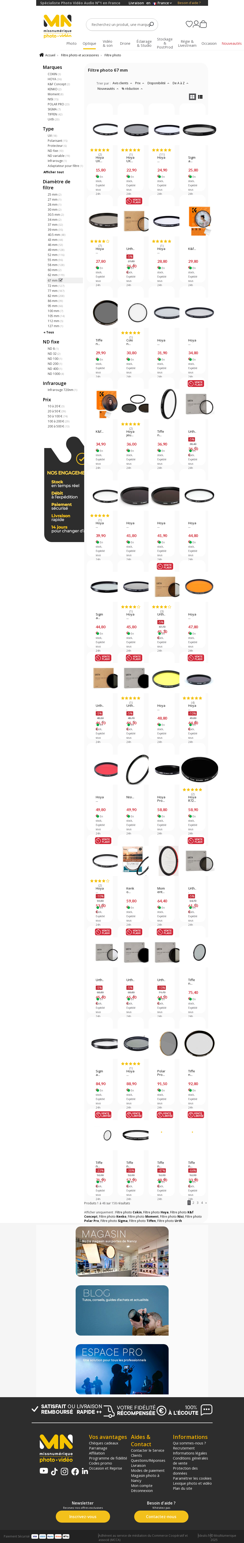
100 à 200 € (58, 421)
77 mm (56, 291)
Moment (55, 94)
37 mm (55, 225)
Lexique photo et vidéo (192, 1483)
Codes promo (100, 1463)
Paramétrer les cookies (192, 1478)
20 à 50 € (57, 411)
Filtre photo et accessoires (80, 55)
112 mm (55, 321)
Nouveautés (108, 88)
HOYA (55, 79)
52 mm (56, 255)
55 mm (55, 260)
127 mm (55, 326)
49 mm (56, 250)
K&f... (192, 249)
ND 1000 (56, 374)
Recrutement (184, 1447)
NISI (53, 99)
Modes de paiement (148, 1470)
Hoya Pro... (161, 799)
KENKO (54, 89)
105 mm (56, 316)
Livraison (138, 1465)
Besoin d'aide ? (189, 3)
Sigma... (192, 159)
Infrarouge (57, 161)
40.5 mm (56, 235)
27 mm (54, 199)
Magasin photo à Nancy (145, 1478)
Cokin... (129, 342)
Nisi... (130, 797)
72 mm (56, 286)
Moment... (161, 890)
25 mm (54, 194)
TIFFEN (55, 114)
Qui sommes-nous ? (189, 1442)
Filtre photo (113, 55)
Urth (53, 119)
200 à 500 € (58, 426)
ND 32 (54, 353)
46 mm (55, 245)
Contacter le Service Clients (147, 1453)
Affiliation (97, 1453)
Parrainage (98, 1447)
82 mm (56, 296)
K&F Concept (59, 84)
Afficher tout (53, 172)
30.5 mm (56, 214)
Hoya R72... (192, 799)
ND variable (59, 156)
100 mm (55, 311)
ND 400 (55, 369)
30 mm (54, 209)
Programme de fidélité (108, 1458)
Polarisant (57, 141)
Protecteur (57, 146)
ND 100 (55, 359)
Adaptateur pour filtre (65, 166)
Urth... (130, 250)
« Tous (48, 332)
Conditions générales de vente (190, 1461)
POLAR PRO (58, 104)
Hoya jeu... (130, 433)
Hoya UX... (100, 159)
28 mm (54, 204)
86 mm (55, 301)
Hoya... (161, 159)
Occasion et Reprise (105, 1468)
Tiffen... (99, 342)
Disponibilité (159, 83)
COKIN (54, 74)
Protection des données (185, 1471)
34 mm (54, 219)
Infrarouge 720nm (62, 390)
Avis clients (123, 83)
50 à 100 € (58, 416)
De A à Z (181, 83)
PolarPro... (161, 1073)
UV (52, 136)
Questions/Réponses (148, 1460)
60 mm (54, 270)
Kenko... (130, 890)
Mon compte (142, 1485)
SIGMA (54, 109)
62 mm (56, 275)
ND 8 (53, 348)
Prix (140, 83)
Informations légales (190, 1453)
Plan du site (182, 1488)
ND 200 (55, 364)
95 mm (55, 306)
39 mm (55, 230)
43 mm (55, 240)
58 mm (56, 265)
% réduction (133, 88)
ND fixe (55, 151)
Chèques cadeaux (103, 1442)
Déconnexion (142, 1490)
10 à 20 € (56, 406)
